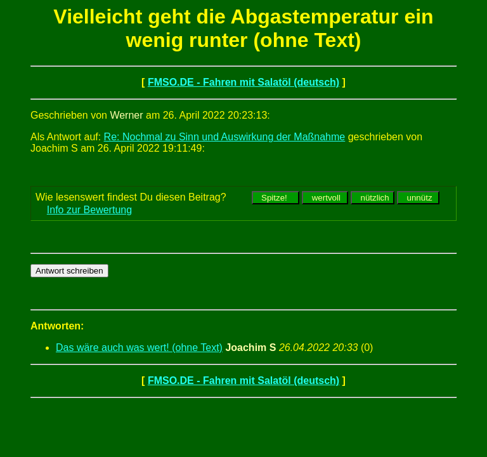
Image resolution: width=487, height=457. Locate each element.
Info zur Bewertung (89, 209)
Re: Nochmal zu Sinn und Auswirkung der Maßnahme (225, 136)
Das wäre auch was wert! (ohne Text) (139, 347)
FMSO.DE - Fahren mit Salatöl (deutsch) (243, 82)
